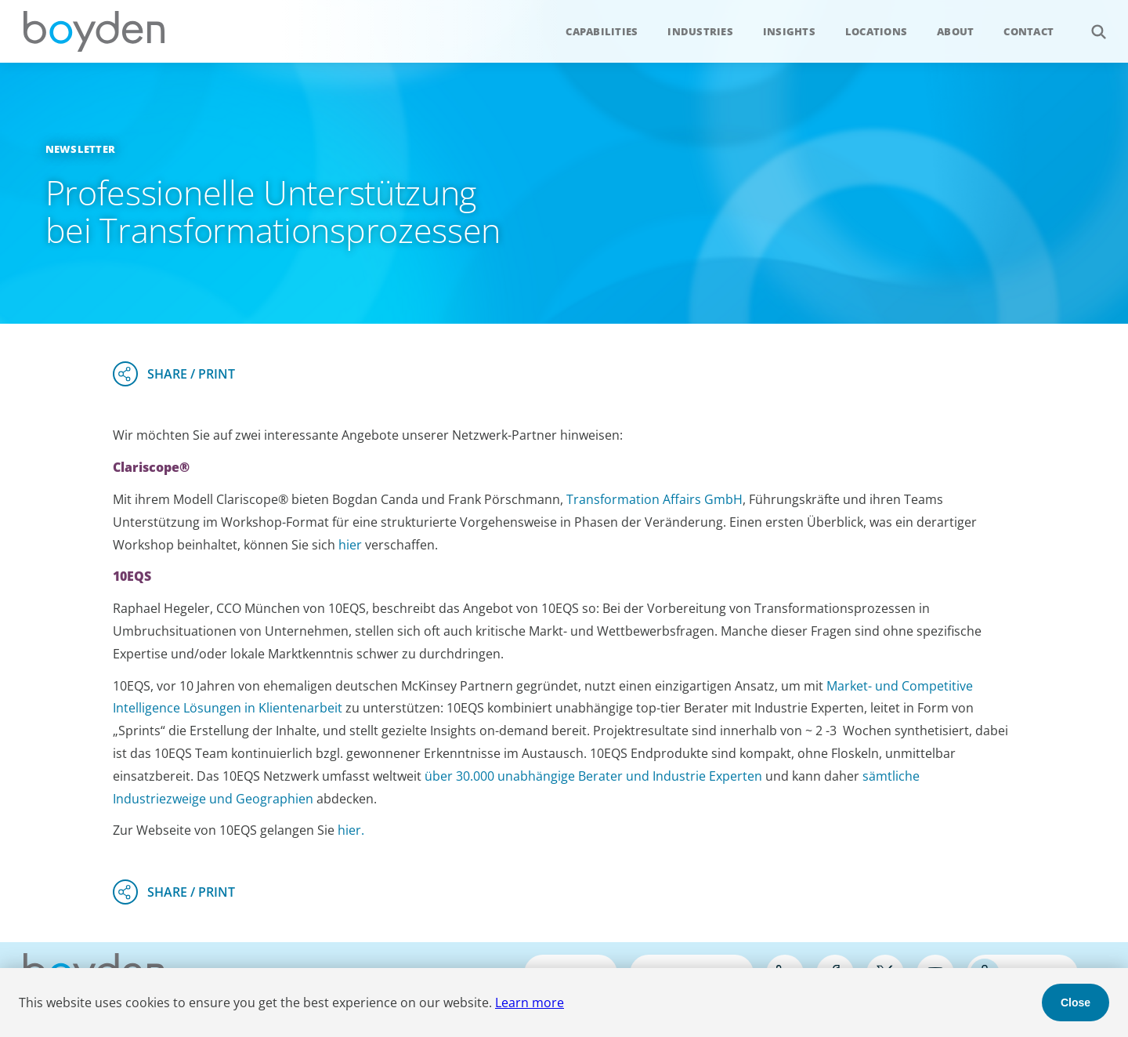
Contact (1028, 31)
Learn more (529, 1002)
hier (351, 544)
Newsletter (80, 149)
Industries (700, 31)
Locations (876, 31)
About (955, 31)
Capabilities (602, 31)
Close (1075, 1002)
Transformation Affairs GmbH (654, 499)
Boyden (94, 31)
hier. (351, 830)
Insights (789, 31)
